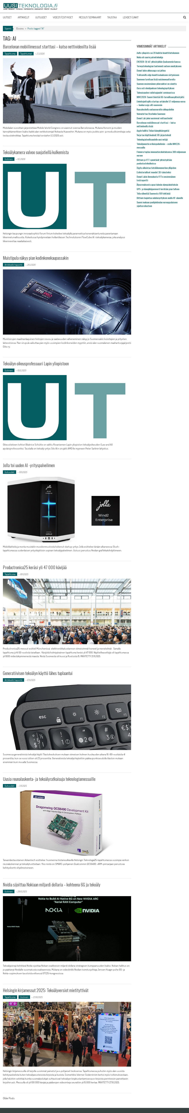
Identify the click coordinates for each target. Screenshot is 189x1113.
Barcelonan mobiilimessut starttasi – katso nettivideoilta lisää (49, 46)
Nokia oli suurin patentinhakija (150, 57)
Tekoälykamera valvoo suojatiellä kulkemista (36, 152)
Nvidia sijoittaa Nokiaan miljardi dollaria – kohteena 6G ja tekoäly (52, 884)
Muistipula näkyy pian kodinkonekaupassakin (35, 257)
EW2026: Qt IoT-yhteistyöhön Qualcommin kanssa (158, 61)
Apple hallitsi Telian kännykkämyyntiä (153, 130)
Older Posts (8, 1098)
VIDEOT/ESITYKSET (63, 17)
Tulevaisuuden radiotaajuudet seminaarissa (156, 92)
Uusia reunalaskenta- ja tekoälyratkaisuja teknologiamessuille (49, 779)
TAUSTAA (112, 17)
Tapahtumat (26, 53)
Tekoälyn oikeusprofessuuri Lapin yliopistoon (36, 363)
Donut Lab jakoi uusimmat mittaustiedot (155, 118)
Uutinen (9, 159)
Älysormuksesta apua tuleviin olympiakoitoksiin (157, 184)
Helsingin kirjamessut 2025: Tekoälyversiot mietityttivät (46, 990)
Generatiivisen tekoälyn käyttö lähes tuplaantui (38, 673)
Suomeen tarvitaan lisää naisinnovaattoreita (156, 79)
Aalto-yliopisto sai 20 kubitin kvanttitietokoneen (158, 53)
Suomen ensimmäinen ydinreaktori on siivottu (157, 83)
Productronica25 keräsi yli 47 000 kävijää (35, 567)
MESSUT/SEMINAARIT (90, 17)
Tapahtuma (10, 53)
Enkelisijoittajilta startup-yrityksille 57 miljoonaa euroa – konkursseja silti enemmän (161, 103)
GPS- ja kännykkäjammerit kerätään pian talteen (158, 189)
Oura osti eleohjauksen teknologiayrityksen (155, 88)
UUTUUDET (41, 17)
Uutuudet (9, 472)
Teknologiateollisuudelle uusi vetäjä (152, 139)
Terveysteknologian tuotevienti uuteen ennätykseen (159, 66)
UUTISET (7, 17)
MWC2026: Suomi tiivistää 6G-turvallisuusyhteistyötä (160, 97)
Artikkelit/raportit (13, 264)
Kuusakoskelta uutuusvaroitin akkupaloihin (155, 109)
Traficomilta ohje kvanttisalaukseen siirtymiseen (158, 75)
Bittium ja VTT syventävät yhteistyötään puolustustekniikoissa (154, 161)
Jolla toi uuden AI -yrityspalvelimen (29, 465)
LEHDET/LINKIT (131, 17)
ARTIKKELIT (23, 17)
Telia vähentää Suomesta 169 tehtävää (153, 193)
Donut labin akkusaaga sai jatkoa (151, 70)
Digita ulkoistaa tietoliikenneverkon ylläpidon (156, 168)
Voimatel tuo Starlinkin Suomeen (151, 113)
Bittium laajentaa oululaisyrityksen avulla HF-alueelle (160, 198)
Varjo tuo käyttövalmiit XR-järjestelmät (154, 135)
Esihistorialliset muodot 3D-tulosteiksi (154, 172)
